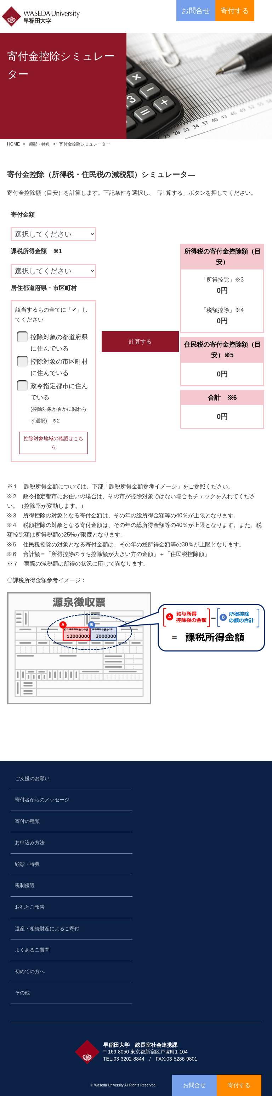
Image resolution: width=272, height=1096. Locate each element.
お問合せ (196, 11)
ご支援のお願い (32, 778)
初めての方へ (30, 971)
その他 (22, 992)
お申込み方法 (30, 842)
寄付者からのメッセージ (42, 799)
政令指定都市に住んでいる (59, 403)
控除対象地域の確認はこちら (53, 443)
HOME (13, 144)
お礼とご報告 (30, 907)
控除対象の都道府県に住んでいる (59, 343)
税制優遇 (25, 885)
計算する (140, 342)
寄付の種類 (27, 821)
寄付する (235, 11)
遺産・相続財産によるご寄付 (47, 928)
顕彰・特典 (39, 144)
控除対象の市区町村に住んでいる (59, 367)
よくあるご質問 (32, 950)
